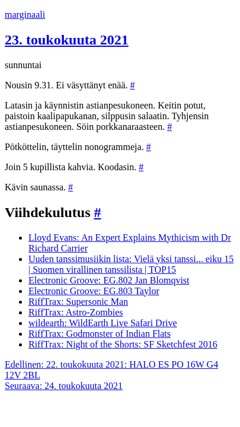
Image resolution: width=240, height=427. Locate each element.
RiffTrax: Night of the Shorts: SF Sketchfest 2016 (122, 344)
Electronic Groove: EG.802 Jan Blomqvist (109, 280)
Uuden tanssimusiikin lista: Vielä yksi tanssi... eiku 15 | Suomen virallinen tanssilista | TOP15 (130, 264)
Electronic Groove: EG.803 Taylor (93, 291)
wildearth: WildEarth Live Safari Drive (102, 323)
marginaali (25, 14)
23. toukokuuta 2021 (67, 39)
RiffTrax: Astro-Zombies (75, 312)
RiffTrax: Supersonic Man (78, 302)
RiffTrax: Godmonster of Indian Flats (99, 334)
